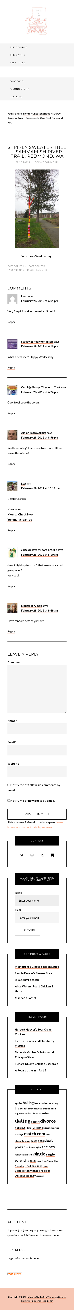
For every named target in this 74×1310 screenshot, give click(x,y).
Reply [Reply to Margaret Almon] (11, 631)
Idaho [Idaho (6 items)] (28, 1128)
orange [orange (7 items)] (26, 1141)
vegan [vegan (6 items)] (45, 1166)
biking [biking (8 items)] (54, 1103)
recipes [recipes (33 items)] (48, 1146)
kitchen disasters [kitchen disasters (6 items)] (51, 1128)
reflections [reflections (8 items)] (21, 1154)
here (36, 1258)
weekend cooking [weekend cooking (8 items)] (24, 1175)
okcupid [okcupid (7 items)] (19, 1141)
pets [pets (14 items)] (41, 1140)
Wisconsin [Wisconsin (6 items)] (39, 1176)
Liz (23, 483)
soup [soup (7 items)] (39, 1161)
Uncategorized (35, 266)
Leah (24, 296)
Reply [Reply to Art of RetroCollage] (11, 463)
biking (20, 270)
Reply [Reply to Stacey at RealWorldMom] (11, 367)
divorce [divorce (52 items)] (48, 1121)
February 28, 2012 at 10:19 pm (40, 488)
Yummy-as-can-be (19, 519)
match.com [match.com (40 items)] (34, 1133)
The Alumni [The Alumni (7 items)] (47, 1161)
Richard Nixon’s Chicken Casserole (36, 1063)
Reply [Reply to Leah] (11, 321)
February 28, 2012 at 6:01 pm (39, 300)
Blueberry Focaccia (27, 979)
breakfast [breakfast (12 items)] (21, 1108)
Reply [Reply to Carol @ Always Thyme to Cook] (11, 413)
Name (12, 720)
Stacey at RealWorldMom (37, 341)
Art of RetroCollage (33, 432)
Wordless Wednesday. (37, 256)
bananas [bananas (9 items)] (39, 1103)
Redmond (41, 270)
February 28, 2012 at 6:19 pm (39, 346)
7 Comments (51, 162)
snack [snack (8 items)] (33, 1160)
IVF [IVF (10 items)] (34, 1127)
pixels (30, 270)
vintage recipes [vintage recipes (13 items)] (40, 1170)
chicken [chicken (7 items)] (47, 1108)
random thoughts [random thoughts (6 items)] (33, 1147)
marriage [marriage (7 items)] (19, 1134)
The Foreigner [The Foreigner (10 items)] (33, 1165)
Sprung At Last (37, 21)
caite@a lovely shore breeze (39, 549)
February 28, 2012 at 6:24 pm (39, 392)
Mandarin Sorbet (25, 997)
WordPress (40, 1300)
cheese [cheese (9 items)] (38, 1108)
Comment (14, 662)
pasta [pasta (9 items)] (34, 1140)
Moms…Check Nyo (20, 514)
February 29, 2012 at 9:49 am (39, 610)
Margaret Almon (31, 605)
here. (56, 1235)
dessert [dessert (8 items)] (35, 1121)
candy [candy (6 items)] (30, 1108)
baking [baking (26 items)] (28, 1102)
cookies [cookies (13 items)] (44, 1113)
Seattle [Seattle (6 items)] (30, 1154)
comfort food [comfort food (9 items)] (30, 1113)
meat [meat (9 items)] (48, 1134)
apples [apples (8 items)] (18, 1103)
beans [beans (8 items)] (47, 1103)
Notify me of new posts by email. (32, 800)
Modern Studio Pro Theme (41, 1297)
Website (13, 763)
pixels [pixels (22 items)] (48, 1140)
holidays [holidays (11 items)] (20, 1127)
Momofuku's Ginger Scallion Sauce (37, 966)
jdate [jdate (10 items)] (39, 1127)
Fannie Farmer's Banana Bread (34, 973)
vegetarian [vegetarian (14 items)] (22, 1170)
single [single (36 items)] (39, 1153)
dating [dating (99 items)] (23, 1120)
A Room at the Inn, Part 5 (30, 1070)
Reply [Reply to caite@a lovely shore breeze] (11, 586)
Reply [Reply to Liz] (11, 530)
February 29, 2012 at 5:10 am (39, 554)
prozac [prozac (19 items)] (20, 1147)
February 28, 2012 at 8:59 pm (39, 437)
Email (12, 742)
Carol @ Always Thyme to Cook (40, 387)
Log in (50, 1300)
